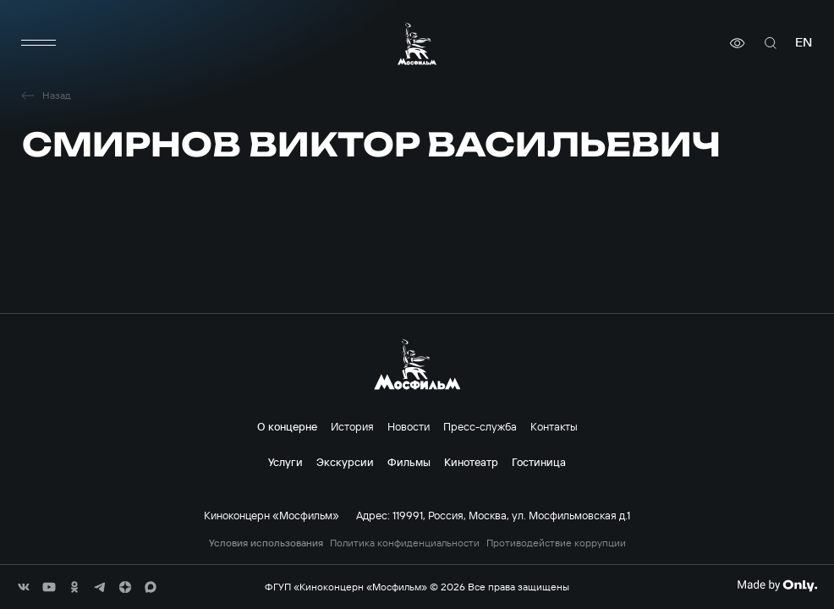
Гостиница (539, 462)
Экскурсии (345, 462)
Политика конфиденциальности (405, 543)
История (352, 426)
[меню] (39, 43)
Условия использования (266, 543)
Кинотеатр (471, 462)
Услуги (285, 462)
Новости (408, 426)
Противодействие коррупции (556, 543)
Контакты (554, 426)
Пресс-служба (480, 426)
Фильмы (409, 462)
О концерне (287, 426)
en (803, 43)
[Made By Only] (777, 585)
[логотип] (417, 43)
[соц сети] (23, 587)
